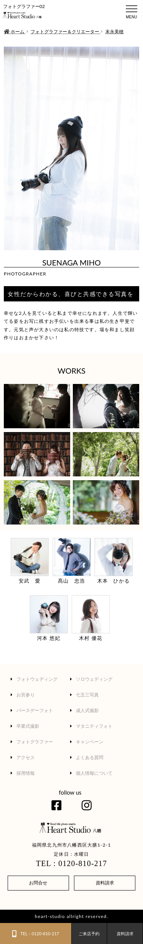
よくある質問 (86, 757)
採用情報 (23, 773)
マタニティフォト (91, 726)
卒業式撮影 (25, 726)
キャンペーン (86, 742)
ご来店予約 (89, 933)
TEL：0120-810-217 (35, 933)
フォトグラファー (32, 742)
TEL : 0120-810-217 (71, 863)
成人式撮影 (84, 710)
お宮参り (23, 695)
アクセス (23, 757)
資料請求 (105, 883)
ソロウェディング (91, 679)
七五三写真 (84, 695)
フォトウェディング (34, 679)
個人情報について (91, 773)
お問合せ (38, 883)
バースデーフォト (32, 710)
